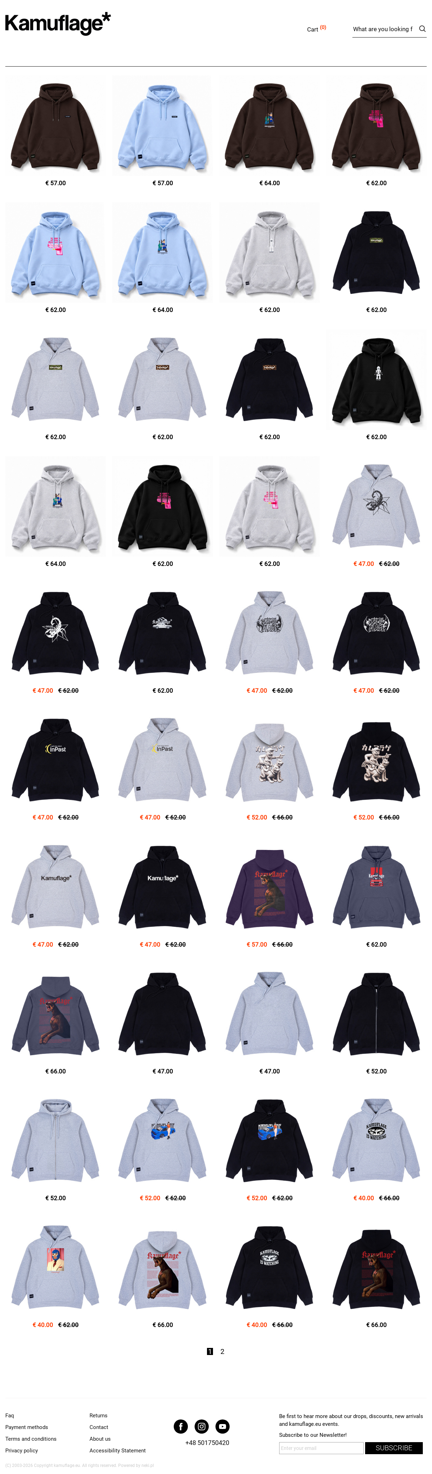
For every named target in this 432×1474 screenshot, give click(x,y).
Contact (99, 1427)
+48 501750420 (207, 1442)
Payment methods (26, 1427)
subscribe (394, 1448)
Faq (9, 1415)
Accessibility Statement (118, 1450)
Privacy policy (21, 1450)
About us (100, 1439)
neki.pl (148, 1465)
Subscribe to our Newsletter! (313, 1435)
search (422, 29)
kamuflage (76, 28)
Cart (312, 29)
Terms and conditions (31, 1439)
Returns (99, 1415)
